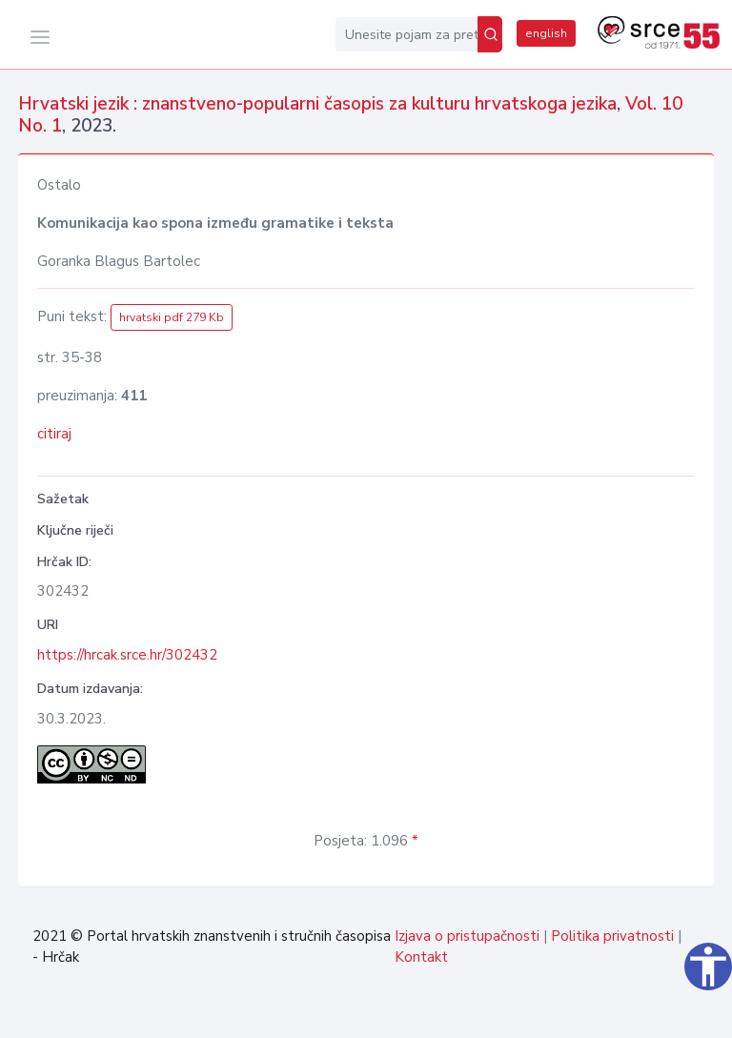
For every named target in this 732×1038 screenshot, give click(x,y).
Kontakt (421, 957)
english (546, 33)
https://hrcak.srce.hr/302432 (127, 654)
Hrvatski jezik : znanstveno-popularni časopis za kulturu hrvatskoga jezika (317, 104)
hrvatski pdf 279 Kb (171, 317)
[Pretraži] (490, 34)
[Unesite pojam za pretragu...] (406, 34)
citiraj (54, 433)
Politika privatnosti (612, 936)
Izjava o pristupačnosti (467, 936)
